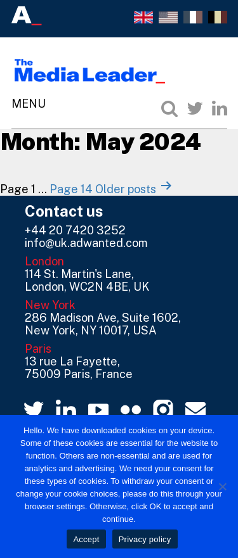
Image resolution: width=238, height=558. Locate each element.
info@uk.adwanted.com (86, 243)
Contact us (64, 211)
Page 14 (71, 189)
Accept (86, 539)
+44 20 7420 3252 (75, 230)
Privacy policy (145, 539)
